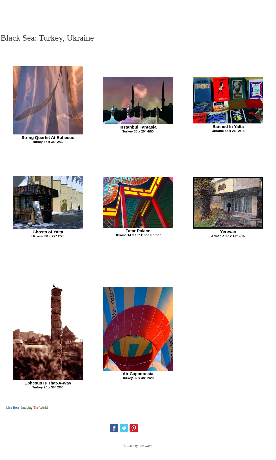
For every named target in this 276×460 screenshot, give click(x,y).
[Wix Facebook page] (114, 428)
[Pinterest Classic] (134, 428)
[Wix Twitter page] (124, 428)
